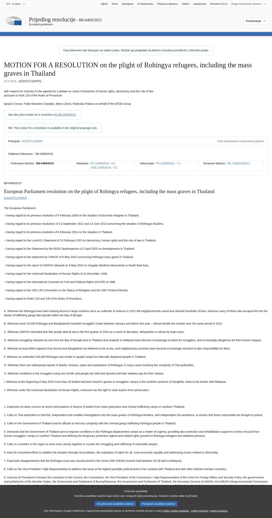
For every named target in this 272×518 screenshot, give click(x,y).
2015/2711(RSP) (32, 141)
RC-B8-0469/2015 (65, 114)
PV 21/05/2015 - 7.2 (168, 163)
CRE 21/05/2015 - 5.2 (104, 167)
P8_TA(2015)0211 (238, 163)
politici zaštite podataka (176, 513)
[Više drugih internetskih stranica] (248, 4)
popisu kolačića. (219, 513)
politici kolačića (199, 513)
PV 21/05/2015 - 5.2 (103, 163)
